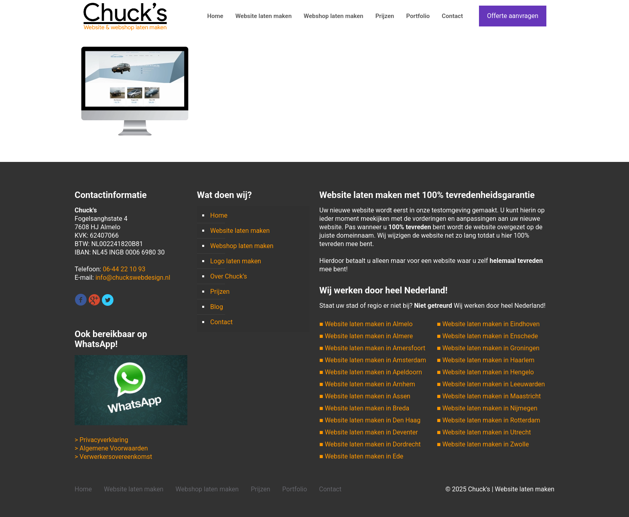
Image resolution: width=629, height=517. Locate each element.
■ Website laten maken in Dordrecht (370, 444)
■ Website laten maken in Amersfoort (372, 348)
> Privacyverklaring (101, 440)
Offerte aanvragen (512, 16)
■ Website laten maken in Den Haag (369, 420)
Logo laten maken (235, 261)
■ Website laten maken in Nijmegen (487, 408)
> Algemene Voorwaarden (111, 448)
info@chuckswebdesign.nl (132, 277)
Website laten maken (240, 230)
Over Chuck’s (228, 276)
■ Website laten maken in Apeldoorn (370, 372)
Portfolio (294, 489)
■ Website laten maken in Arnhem (367, 384)
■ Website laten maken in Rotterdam (488, 420)
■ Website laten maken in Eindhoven (488, 324)
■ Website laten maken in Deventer (368, 432)
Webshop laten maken (242, 246)
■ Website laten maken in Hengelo (485, 372)
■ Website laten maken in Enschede (487, 336)
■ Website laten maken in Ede (361, 456)
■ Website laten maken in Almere (366, 336)
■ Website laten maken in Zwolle (483, 444)
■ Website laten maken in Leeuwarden (491, 384)
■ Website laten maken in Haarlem (485, 360)
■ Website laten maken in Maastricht (489, 396)
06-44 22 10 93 (124, 269)
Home (218, 215)
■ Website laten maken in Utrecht (484, 432)
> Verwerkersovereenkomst (113, 456)
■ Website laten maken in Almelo (366, 324)
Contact (221, 322)
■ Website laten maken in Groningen (488, 348)
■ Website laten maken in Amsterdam (372, 360)
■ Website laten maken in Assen (364, 396)
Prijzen (219, 291)
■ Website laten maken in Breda (364, 408)
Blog (216, 307)
